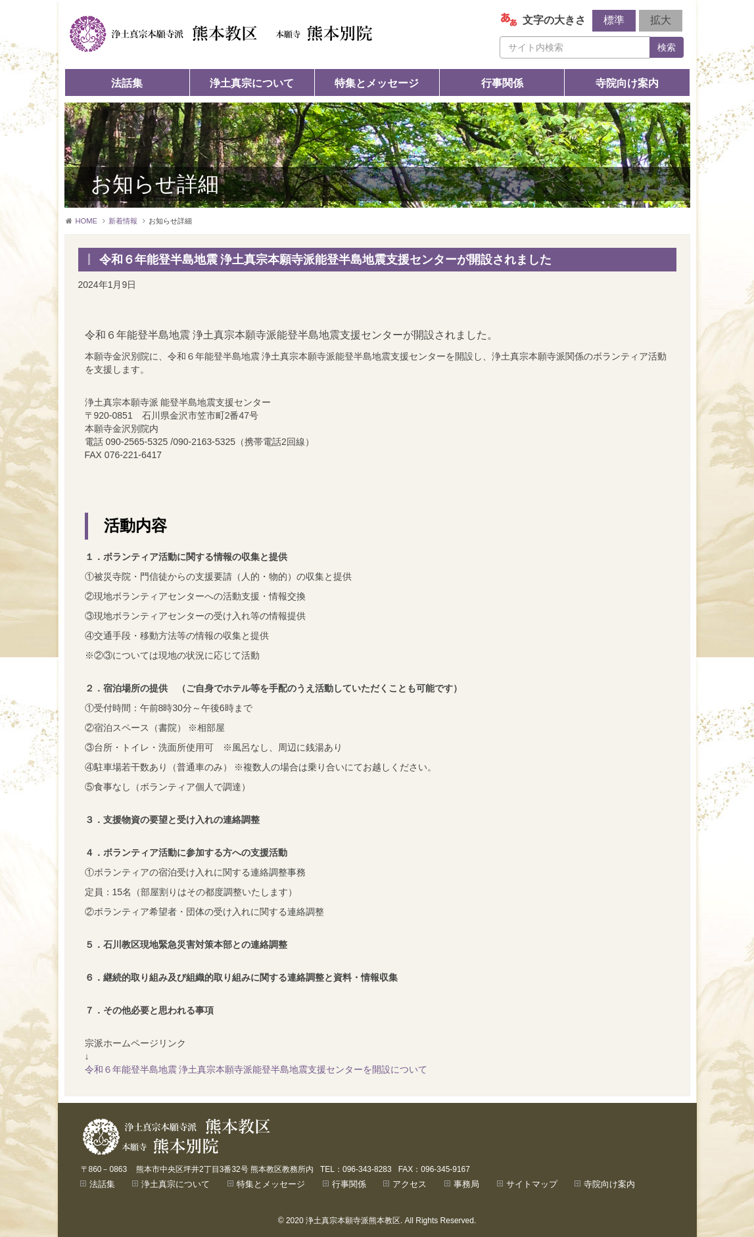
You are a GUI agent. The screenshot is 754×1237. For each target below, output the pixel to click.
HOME (87, 221)
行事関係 (502, 83)
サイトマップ (531, 1184)
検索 (666, 47)
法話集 (127, 83)
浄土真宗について (252, 83)
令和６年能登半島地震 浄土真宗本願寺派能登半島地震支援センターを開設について (256, 1069)
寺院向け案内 (627, 83)
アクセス (409, 1184)
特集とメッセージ (377, 83)
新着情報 (122, 221)
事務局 (466, 1184)
